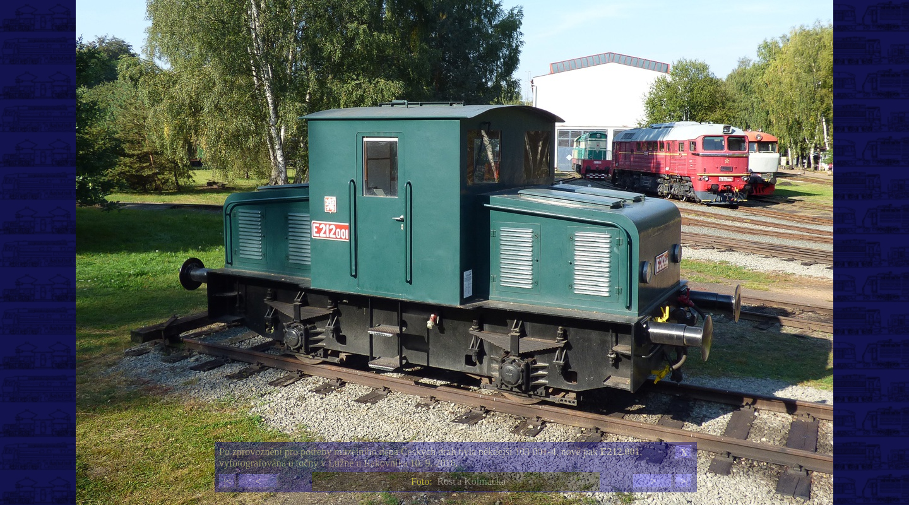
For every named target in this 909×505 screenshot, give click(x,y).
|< (227, 481)
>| (683, 481)
